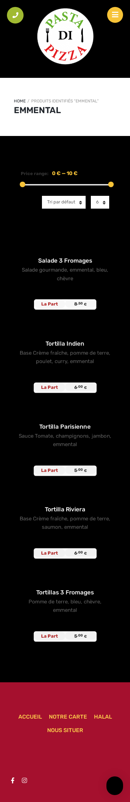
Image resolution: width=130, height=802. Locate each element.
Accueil (30, 716)
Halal (103, 716)
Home (20, 101)
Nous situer (65, 730)
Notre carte (68, 716)
